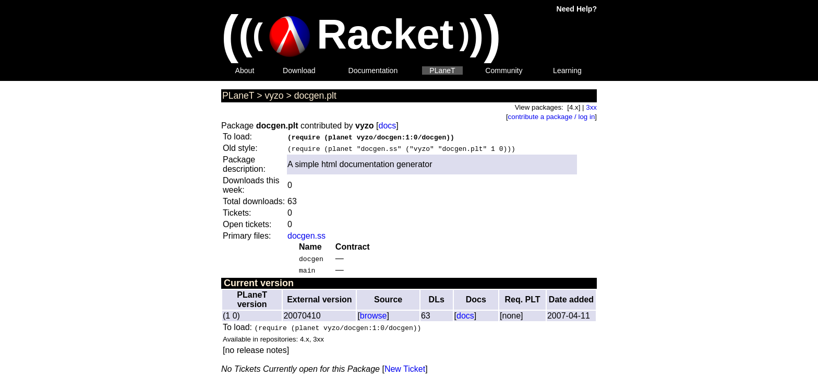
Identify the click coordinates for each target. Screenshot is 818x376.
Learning (567, 70)
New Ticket (404, 369)
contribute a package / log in (551, 117)
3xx (591, 107)
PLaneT (442, 70)
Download (299, 70)
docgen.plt (315, 95)
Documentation (373, 70)
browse (373, 315)
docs (387, 125)
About (245, 70)
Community (503, 70)
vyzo (273, 95)
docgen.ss (306, 235)
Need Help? (577, 9)
